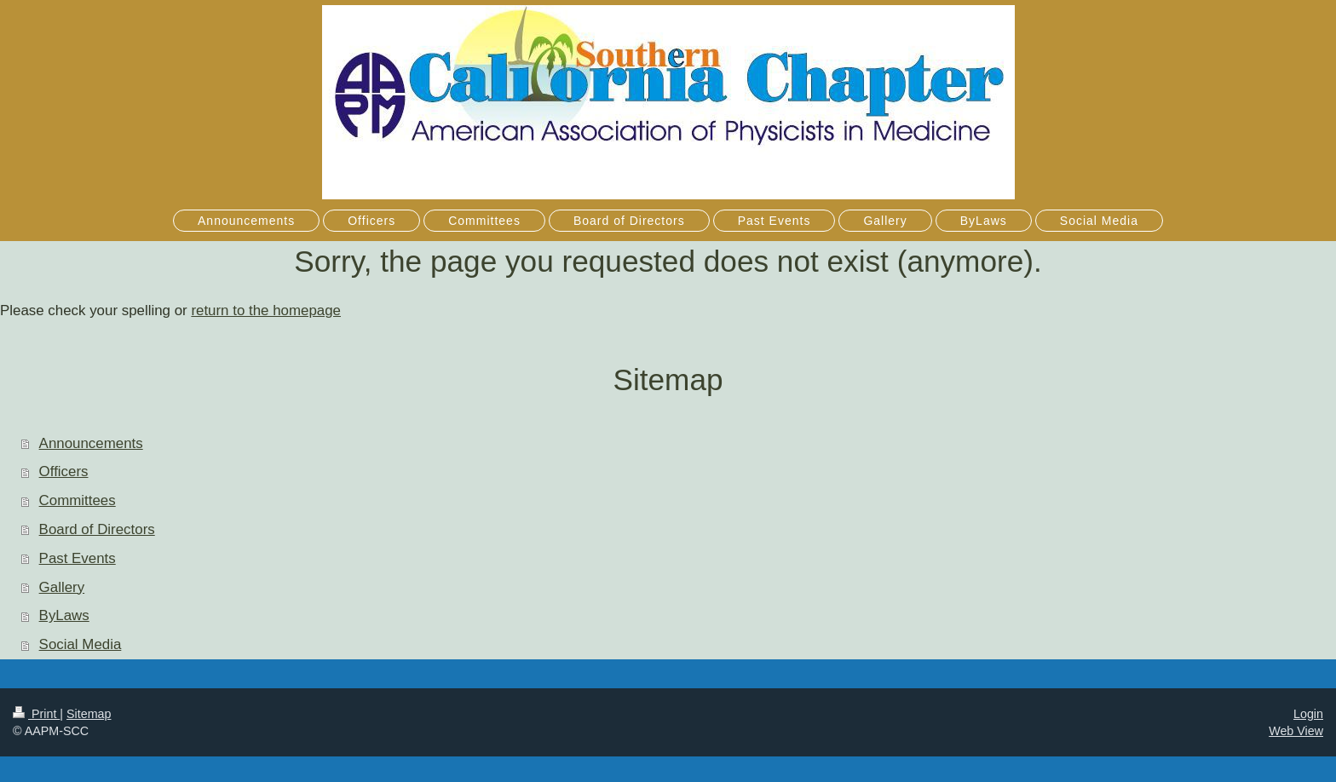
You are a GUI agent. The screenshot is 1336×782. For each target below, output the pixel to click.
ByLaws (64, 615)
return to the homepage (266, 310)
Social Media (80, 644)
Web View (1296, 731)
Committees (77, 500)
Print (36, 714)
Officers (64, 471)
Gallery (62, 587)
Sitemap (88, 714)
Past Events (77, 558)
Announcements (91, 443)
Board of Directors (97, 529)
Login (1308, 714)
